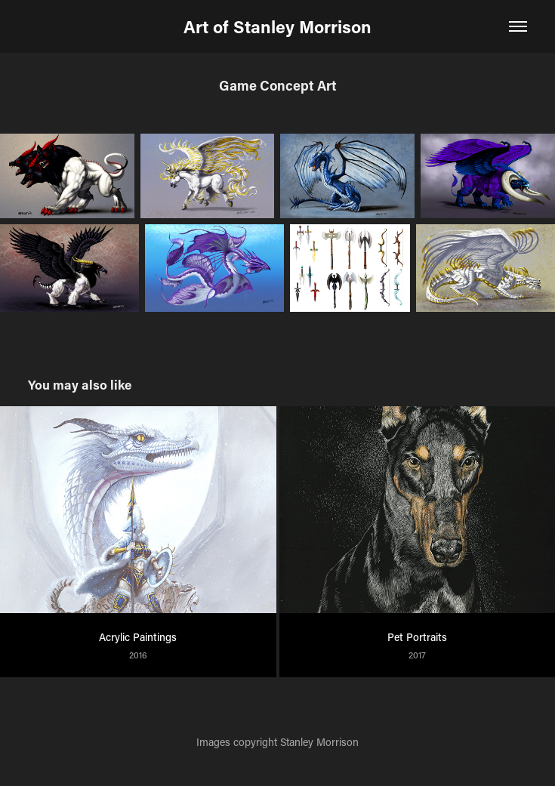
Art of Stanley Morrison (277, 26)
